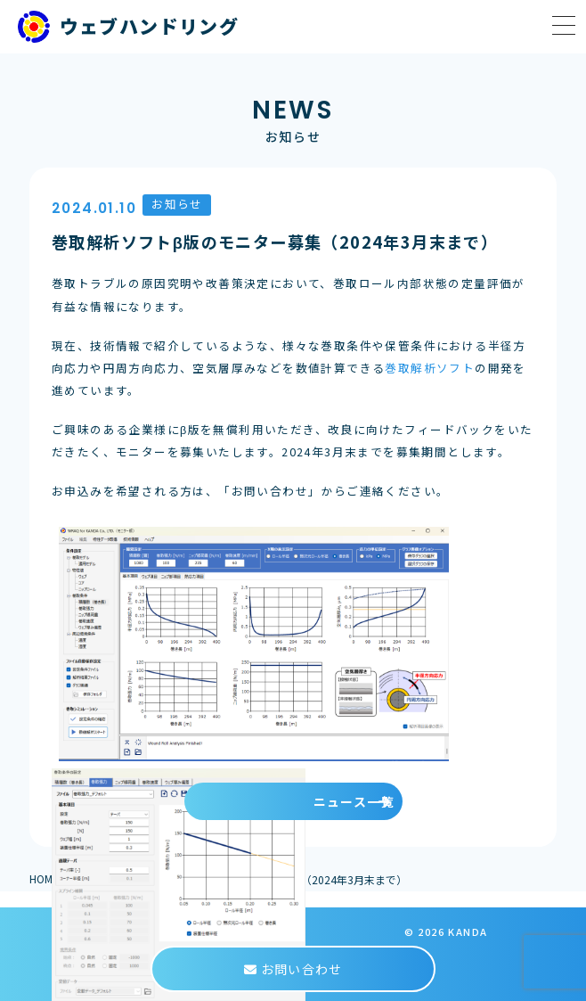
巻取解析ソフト (430, 367)
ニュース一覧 (354, 801)
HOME (44, 878)
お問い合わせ (293, 969)
